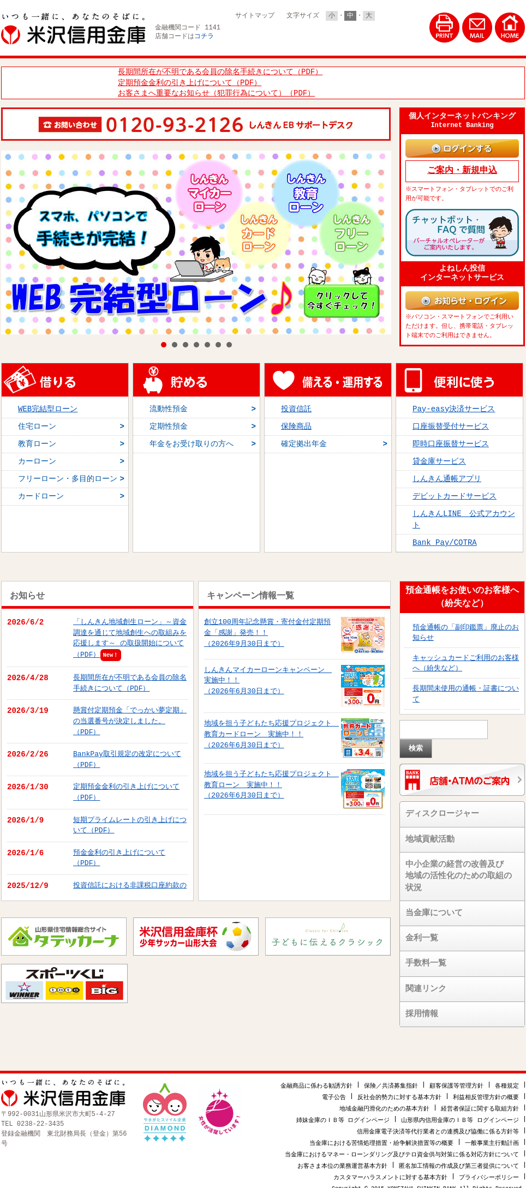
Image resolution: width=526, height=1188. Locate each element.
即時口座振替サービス (451, 439)
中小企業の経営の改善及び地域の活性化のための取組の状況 (458, 871)
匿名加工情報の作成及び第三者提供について (459, 1160)
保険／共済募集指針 (391, 1080)
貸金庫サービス (439, 457)
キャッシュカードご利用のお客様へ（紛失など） (466, 658)
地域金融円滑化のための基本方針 (384, 1103)
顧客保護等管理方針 (456, 1080)
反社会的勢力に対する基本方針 (399, 1091)
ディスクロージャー (442, 808)
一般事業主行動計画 (492, 1137)
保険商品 (296, 421)
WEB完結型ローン (47, 404)
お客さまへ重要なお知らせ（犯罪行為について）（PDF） (216, 92)
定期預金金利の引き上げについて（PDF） (189, 81)
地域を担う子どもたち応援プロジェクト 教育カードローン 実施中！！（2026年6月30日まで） (271, 729)
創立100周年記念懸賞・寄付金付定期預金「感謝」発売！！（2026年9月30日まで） (267, 628)
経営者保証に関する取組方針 (480, 1103)
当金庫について (434, 908)
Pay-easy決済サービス (454, 404)
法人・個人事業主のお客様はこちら (374, 33)
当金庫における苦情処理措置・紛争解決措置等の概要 (381, 1137)
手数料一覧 (425, 958)
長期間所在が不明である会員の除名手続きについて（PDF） (220, 70)
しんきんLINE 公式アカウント (464, 515)
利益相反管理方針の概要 (486, 1091)
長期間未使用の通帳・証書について (466, 689)
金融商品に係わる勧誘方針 (316, 1080)
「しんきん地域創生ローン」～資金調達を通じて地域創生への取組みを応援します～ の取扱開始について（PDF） (130, 633)
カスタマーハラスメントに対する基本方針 (390, 1171)
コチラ (204, 36)
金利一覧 (421, 933)
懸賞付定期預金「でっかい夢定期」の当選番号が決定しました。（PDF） (130, 715)
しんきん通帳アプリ (447, 474)
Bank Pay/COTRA (445, 538)
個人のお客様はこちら (277, 33)
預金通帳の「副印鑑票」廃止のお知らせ (466, 627)
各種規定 (507, 1080)
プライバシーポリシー (489, 1171)
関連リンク (425, 983)
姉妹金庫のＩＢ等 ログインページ (343, 1114)
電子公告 (334, 1091)
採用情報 (421, 1009)
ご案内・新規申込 (462, 169)
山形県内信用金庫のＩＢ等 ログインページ (460, 1114)
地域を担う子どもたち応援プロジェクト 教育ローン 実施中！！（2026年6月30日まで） (271, 779)
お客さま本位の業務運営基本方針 (342, 1160)
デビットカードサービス (455, 492)
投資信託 (296, 404)
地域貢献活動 (430, 834)
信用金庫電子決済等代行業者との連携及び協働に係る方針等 (438, 1126)
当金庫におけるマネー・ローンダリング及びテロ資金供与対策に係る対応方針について (402, 1148)
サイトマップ (254, 15)
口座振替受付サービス (451, 421)
